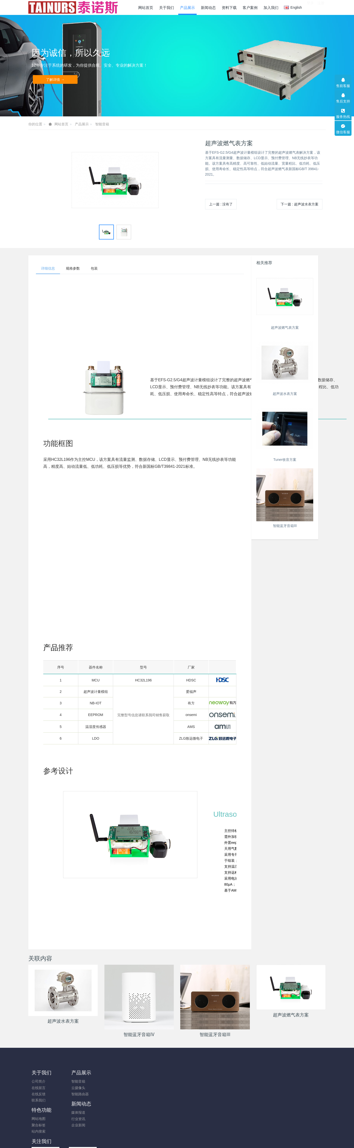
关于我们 (41, 1072)
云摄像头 (76, 1088)
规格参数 (73, 268)
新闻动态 (116, 1072)
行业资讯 (113, 1088)
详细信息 (48, 268)
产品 (50, 647)
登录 (310, 7)
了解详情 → (55, 80)
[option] (115, 180)
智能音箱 (102, 124)
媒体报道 (113, 1081)
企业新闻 (113, 1094)
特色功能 (153, 1072)
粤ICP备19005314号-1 (177, 1131)
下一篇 (299, 204)
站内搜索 (150, 1094)
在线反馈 (38, 1094)
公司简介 (38, 1081)
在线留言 (38, 1088)
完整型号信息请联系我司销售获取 (143, 715)
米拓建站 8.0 (185, 1137)
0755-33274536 (275, 1084)
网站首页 (145, 7)
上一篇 (221, 204)
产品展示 (82, 124)
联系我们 (38, 1100)
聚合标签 (150, 1088)
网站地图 (150, 1081)
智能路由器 (77, 1094)
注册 (320, 7)
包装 (94, 268)
